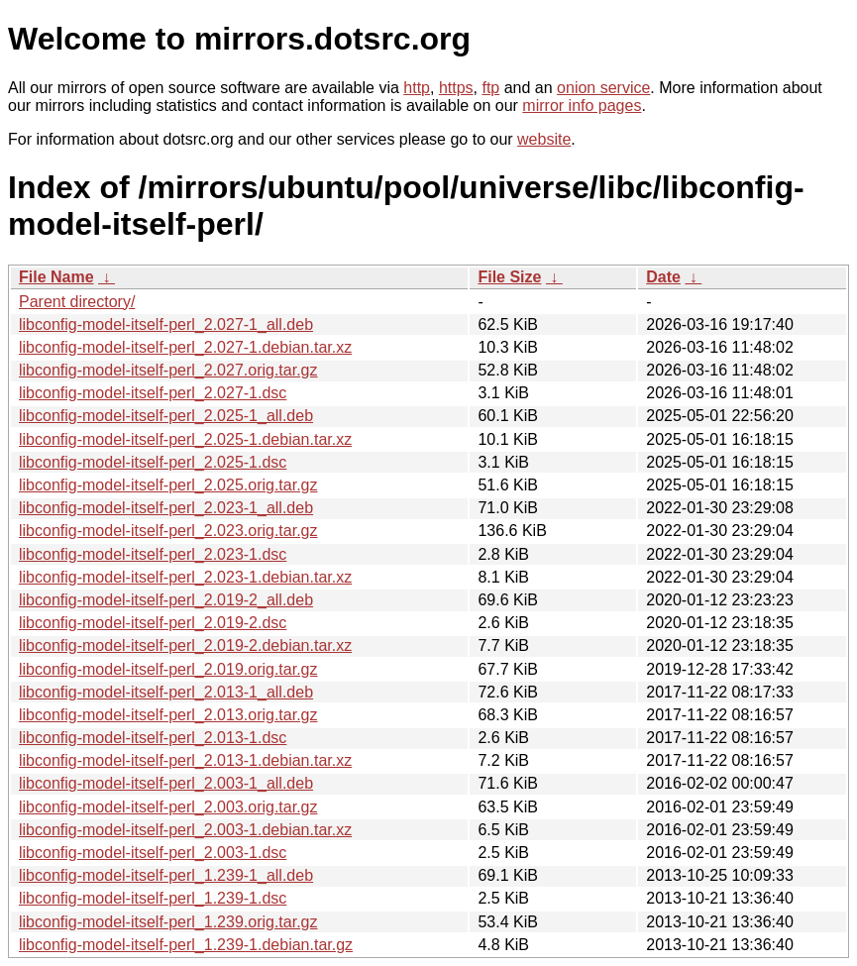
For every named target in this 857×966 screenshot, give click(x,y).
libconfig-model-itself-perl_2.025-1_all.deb (166, 415)
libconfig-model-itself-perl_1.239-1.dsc (152, 898)
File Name (56, 276)
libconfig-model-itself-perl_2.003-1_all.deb (166, 783)
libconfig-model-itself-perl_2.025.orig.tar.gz (168, 485)
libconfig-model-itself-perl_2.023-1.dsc (152, 554)
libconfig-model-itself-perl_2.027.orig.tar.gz (168, 370)
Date (663, 276)
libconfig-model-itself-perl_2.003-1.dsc (152, 852)
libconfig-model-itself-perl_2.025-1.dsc (152, 462)
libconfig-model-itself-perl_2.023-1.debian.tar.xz (185, 577)
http (416, 87)
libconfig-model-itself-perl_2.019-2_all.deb (166, 599)
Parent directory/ (77, 301)
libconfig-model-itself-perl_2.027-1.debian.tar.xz (185, 347)
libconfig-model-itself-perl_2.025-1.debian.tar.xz (185, 439)
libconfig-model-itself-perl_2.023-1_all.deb (166, 507)
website (544, 139)
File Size (509, 276)
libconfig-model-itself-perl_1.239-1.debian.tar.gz (186, 944)
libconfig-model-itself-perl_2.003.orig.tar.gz (168, 807)
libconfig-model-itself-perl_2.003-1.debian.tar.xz (185, 829)
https (456, 87)
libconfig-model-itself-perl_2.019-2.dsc (152, 622)
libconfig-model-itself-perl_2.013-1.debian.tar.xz (185, 760)
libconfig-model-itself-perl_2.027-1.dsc (152, 392)
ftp (490, 87)
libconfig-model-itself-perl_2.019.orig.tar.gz (168, 669)
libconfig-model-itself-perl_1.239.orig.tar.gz (168, 921)
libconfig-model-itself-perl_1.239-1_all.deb (166, 875)
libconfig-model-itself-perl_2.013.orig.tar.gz (168, 714)
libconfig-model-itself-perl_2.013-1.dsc (152, 737)
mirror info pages (581, 105)
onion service (603, 87)
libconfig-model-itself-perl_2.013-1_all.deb (166, 692)
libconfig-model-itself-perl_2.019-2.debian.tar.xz (185, 645)
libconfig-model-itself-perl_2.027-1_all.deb (166, 324)
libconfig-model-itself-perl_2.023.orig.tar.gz (168, 530)
